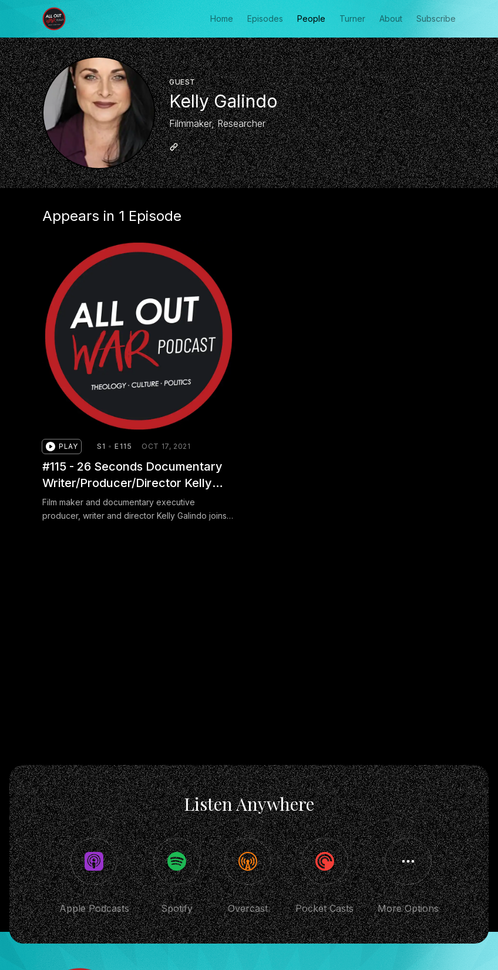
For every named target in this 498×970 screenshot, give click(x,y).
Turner (352, 19)
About (390, 19)
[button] (61, 446)
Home (221, 19)
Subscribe (436, 19)
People (311, 19)
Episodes (265, 19)
